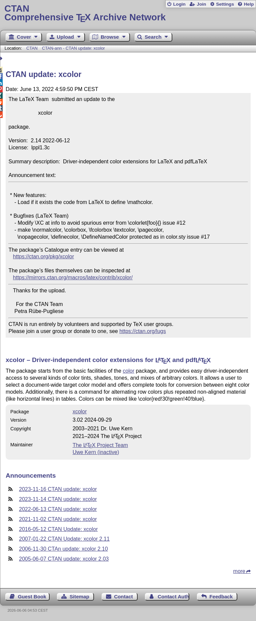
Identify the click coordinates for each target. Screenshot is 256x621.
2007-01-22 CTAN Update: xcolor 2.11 (64, 539)
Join (201, 4)
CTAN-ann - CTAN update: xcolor (73, 48)
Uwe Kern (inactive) (96, 452)
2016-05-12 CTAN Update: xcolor (58, 529)
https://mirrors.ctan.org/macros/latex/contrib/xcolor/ (73, 277)
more (239, 571)
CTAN (32, 48)
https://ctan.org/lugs (142, 331)
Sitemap (79, 596)
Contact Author (173, 596)
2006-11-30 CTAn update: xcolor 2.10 (63, 549)
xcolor (80, 411)
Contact (123, 596)
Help (249, 4)
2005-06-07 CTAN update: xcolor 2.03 (64, 559)
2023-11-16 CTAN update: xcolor (58, 489)
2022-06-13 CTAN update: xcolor (58, 509)
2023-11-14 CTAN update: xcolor (58, 499)
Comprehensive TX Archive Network (127, 13)
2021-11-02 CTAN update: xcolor (58, 519)
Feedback (221, 596)
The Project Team (100, 445)
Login (179, 4)
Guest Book (32, 596)
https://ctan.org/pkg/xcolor (43, 256)
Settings (225, 4)
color (128, 371)
